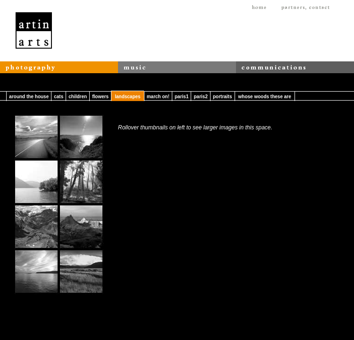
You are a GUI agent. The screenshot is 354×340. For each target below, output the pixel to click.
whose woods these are (264, 96)
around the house (29, 96)
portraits (222, 96)
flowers (100, 96)
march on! (158, 96)
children (77, 96)
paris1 (181, 96)
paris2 (200, 96)
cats (58, 96)
